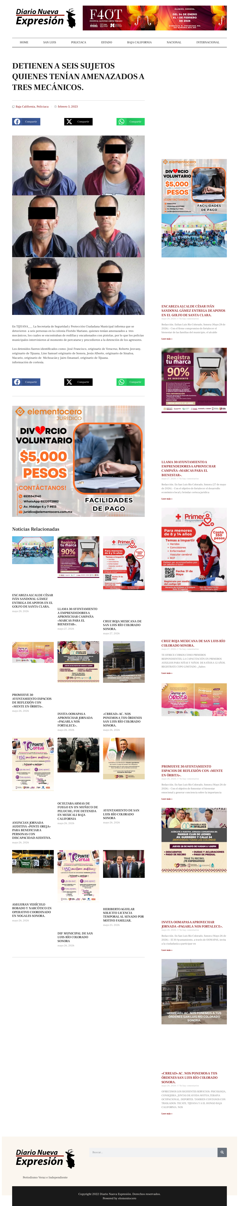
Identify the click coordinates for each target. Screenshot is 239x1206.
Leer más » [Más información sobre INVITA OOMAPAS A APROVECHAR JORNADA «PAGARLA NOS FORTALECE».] (167, 950)
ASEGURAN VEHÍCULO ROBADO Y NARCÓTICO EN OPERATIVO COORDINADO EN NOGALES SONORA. (32, 910)
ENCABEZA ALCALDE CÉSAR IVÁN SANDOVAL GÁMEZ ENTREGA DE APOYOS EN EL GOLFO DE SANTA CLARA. (32, 601)
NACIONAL (174, 42)
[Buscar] (222, 1152)
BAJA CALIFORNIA (139, 42)
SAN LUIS (49, 42)
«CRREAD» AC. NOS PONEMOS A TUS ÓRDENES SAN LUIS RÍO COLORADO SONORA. (122, 719)
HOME (24, 42)
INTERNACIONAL (207, 42)
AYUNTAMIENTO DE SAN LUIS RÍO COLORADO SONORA (121, 814)
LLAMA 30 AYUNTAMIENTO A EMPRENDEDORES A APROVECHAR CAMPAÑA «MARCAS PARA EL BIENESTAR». (77, 616)
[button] (26, 121)
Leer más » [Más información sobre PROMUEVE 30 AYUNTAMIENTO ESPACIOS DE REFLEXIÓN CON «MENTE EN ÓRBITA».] (167, 799)
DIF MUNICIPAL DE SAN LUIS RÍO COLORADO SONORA (75, 937)
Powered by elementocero (119, 1198)
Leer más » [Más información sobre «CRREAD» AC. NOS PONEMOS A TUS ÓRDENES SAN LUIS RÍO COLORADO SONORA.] (167, 1113)
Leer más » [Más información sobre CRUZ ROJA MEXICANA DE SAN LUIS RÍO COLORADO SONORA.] (167, 673)
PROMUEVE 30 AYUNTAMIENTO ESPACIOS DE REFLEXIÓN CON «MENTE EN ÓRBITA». (32, 700)
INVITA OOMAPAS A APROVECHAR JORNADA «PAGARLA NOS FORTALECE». (75, 719)
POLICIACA (78, 42)
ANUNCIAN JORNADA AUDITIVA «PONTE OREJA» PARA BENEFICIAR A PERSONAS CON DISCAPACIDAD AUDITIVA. (31, 830)
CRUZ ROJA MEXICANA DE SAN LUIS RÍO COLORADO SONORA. (122, 625)
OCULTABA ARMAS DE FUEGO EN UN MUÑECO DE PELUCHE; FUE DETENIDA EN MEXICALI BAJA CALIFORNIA (78, 811)
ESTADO (106, 42)
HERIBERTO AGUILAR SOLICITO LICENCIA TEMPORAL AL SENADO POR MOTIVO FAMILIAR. (123, 915)
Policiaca (43, 106)
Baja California (25, 106)
